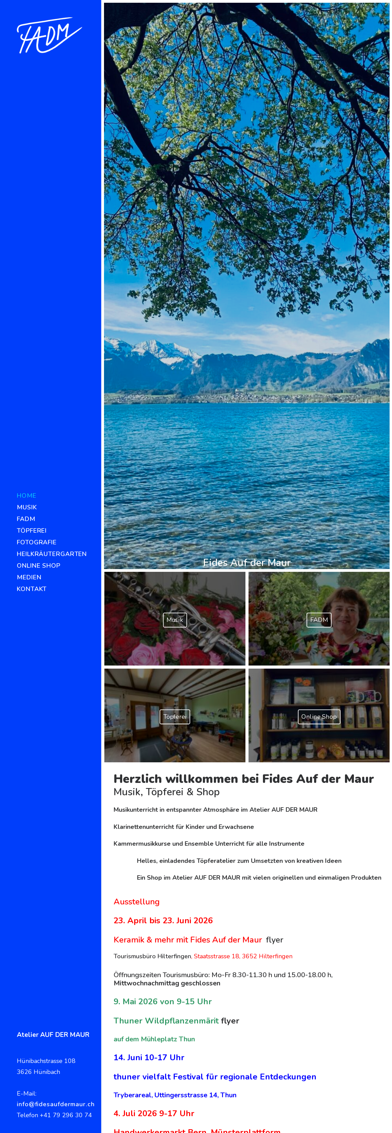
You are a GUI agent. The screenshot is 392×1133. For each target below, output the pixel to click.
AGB (266, 985)
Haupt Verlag (352, 998)
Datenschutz (356, 1122)
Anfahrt (270, 975)
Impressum (319, 1122)
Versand (271, 996)
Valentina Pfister (356, 1009)
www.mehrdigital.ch (270, 1122)
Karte (267, 964)
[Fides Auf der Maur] (49, 35)
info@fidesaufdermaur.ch (56, 1104)
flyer (274, 534)
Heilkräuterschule (358, 964)
